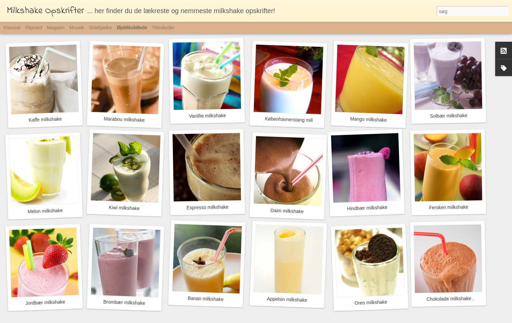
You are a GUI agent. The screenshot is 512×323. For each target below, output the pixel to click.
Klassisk (12, 27)
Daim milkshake (287, 211)
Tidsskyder (163, 27)
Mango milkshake (368, 119)
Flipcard (33, 27)
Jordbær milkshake (45, 302)
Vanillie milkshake (207, 116)
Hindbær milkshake (367, 208)
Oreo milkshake (371, 302)
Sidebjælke (100, 27)
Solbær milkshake (449, 116)
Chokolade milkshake (449, 299)
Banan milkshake (206, 298)
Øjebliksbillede (132, 27)
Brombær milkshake (124, 302)
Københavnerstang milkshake (296, 119)
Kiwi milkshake (124, 208)
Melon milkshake (45, 211)
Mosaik (76, 27)
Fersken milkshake (448, 207)
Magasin (56, 27)
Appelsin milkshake (287, 299)
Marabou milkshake (124, 119)
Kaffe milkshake (45, 119)
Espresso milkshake (207, 207)
